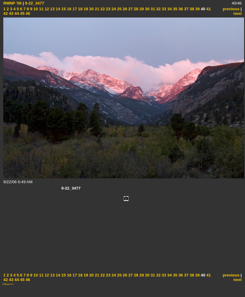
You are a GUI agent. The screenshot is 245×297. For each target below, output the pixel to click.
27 (130, 9)
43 (11, 13)
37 (186, 9)
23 (107, 9)
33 (163, 9)
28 (135, 9)
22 (102, 9)
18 (80, 9)
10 (35, 9)
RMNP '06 (12, 3)
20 (91, 9)
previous (231, 9)
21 (96, 9)
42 (5, 13)
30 (147, 9)
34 (169, 9)
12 (46, 9)
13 (52, 9)
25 (119, 9)
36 (180, 9)
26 (124, 9)
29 (141, 9)
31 (152, 9)
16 (69, 9)
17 (74, 9)
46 (27, 13)
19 (85, 9)
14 (57, 9)
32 (158, 9)
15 (63, 9)
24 (113, 9)
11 (41, 9)
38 (191, 9)
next (238, 13)
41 (208, 9)
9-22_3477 (34, 3)
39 (197, 9)
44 (16, 13)
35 (175, 9)
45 (22, 13)
